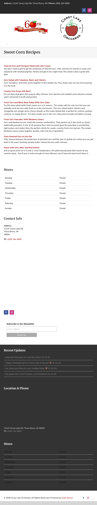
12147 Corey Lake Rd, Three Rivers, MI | (33, 3)
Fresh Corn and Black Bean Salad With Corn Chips (27, 102)
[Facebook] (6, 312)
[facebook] (84, 10)
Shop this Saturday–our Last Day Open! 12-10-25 (27, 357)
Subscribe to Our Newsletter (20, 324)
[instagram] (89, 10)
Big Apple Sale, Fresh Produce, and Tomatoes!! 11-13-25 (30, 374)
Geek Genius (67, 498)
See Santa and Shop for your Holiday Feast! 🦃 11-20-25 (31, 368)
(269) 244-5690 (62, 3)
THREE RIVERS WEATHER (48, 256)
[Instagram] (12, 312)
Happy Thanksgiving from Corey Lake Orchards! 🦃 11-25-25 (33, 363)
